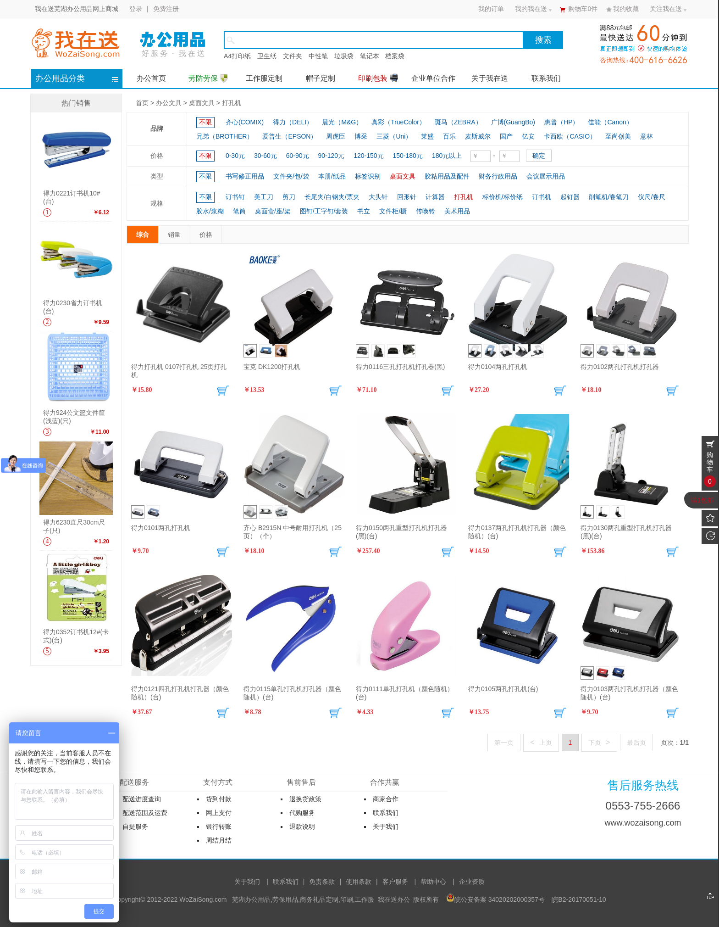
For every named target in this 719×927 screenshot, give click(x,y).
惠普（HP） (561, 122)
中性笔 (318, 56)
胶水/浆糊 (210, 211)
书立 (363, 211)
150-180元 (408, 155)
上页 (541, 742)
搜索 (543, 40)
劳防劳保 (208, 78)
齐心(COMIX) (245, 122)
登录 (135, 8)
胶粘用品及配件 (447, 176)
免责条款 (322, 881)
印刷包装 (378, 77)
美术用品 (457, 211)
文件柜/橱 (393, 211)
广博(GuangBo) (513, 122)
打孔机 (231, 102)
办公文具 (169, 102)
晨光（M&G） (342, 122)
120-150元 (368, 155)
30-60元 (265, 155)
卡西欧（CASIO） (570, 136)
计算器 (435, 197)
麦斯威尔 (478, 136)
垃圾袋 (344, 56)
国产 (506, 136)
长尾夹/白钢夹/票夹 (332, 197)
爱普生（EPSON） (289, 136)
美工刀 (263, 197)
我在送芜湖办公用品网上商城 (76, 8)
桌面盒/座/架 (273, 211)
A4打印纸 (237, 56)
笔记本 (369, 56)
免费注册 (166, 8)
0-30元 (235, 155)
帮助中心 (433, 881)
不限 (205, 122)
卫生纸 (267, 56)
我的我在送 (531, 8)
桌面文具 (202, 102)
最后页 (636, 743)
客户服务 (395, 881)
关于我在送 (489, 78)
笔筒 (239, 211)
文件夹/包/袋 (291, 176)
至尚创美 (618, 136)
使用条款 (358, 881)
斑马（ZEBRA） (458, 122)
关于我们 (247, 881)
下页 (599, 742)
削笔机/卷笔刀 (609, 197)
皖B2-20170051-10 (579, 899)
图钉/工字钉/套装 (324, 211)
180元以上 (447, 155)
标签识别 (368, 176)
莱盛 (427, 136)
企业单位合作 (433, 78)
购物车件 (582, 8)
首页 (142, 102)
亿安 (528, 136)
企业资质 (472, 881)
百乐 (449, 136)
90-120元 (331, 155)
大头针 (378, 197)
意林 (646, 136)
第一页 (504, 743)
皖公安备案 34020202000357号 (499, 899)
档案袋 (394, 56)
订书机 (541, 197)
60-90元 (297, 155)
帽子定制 (320, 78)
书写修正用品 (245, 176)
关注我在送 (666, 8)
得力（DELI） (293, 122)
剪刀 (288, 197)
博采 (360, 136)
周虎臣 (335, 136)
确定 (538, 155)
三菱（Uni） (394, 136)
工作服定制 (264, 78)
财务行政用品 (498, 176)
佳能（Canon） (610, 122)
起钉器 (570, 197)
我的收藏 (626, 8)
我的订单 (491, 8)
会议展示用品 (545, 176)
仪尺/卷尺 (651, 197)
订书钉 (235, 197)
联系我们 (546, 78)
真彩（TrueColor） (398, 122)
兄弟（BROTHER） (224, 136)
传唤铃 (425, 211)
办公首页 (151, 78)
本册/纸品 (332, 176)
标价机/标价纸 (502, 197)
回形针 (406, 197)
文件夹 (292, 56)
